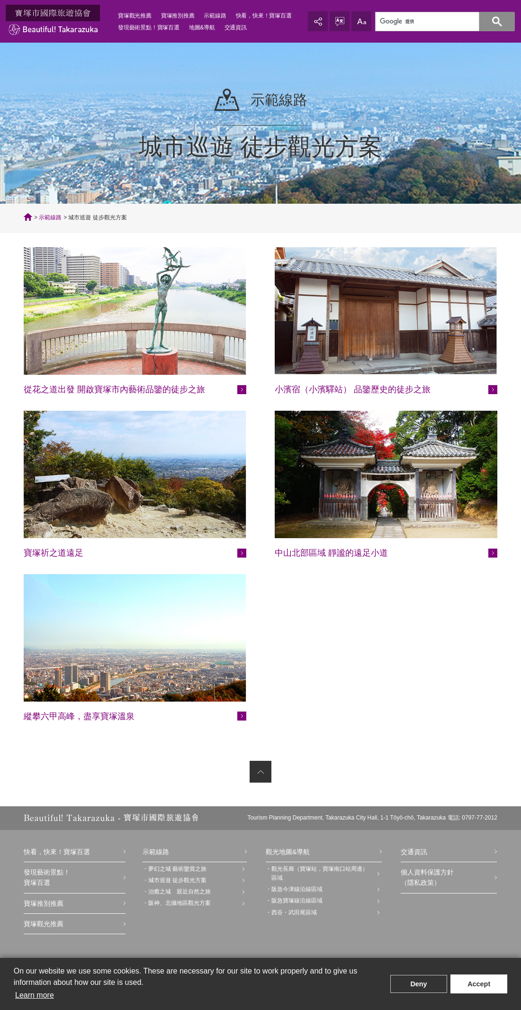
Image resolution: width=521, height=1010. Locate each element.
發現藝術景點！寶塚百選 (149, 27)
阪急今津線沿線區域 (297, 889)
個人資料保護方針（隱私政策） (427, 877)
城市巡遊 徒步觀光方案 (177, 880)
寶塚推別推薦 (178, 15)
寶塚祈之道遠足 (53, 553)
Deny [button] (418, 984)
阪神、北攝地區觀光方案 (179, 903)
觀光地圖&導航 (288, 852)
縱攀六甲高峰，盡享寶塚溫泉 (79, 716)
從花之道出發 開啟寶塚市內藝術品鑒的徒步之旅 (114, 389)
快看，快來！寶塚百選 (264, 15)
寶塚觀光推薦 (135, 15)
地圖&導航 (202, 27)
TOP (28, 217)
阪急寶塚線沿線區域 (297, 900)
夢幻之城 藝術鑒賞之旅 (177, 869)
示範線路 (215, 15)
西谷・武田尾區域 (294, 912)
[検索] (439, 22)
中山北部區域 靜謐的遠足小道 (331, 553)
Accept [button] (478, 984)
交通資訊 (236, 27)
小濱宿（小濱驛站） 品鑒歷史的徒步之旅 (353, 389)
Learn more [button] (34, 995)
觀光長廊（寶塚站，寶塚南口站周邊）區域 (319, 873)
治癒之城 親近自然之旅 (179, 891)
